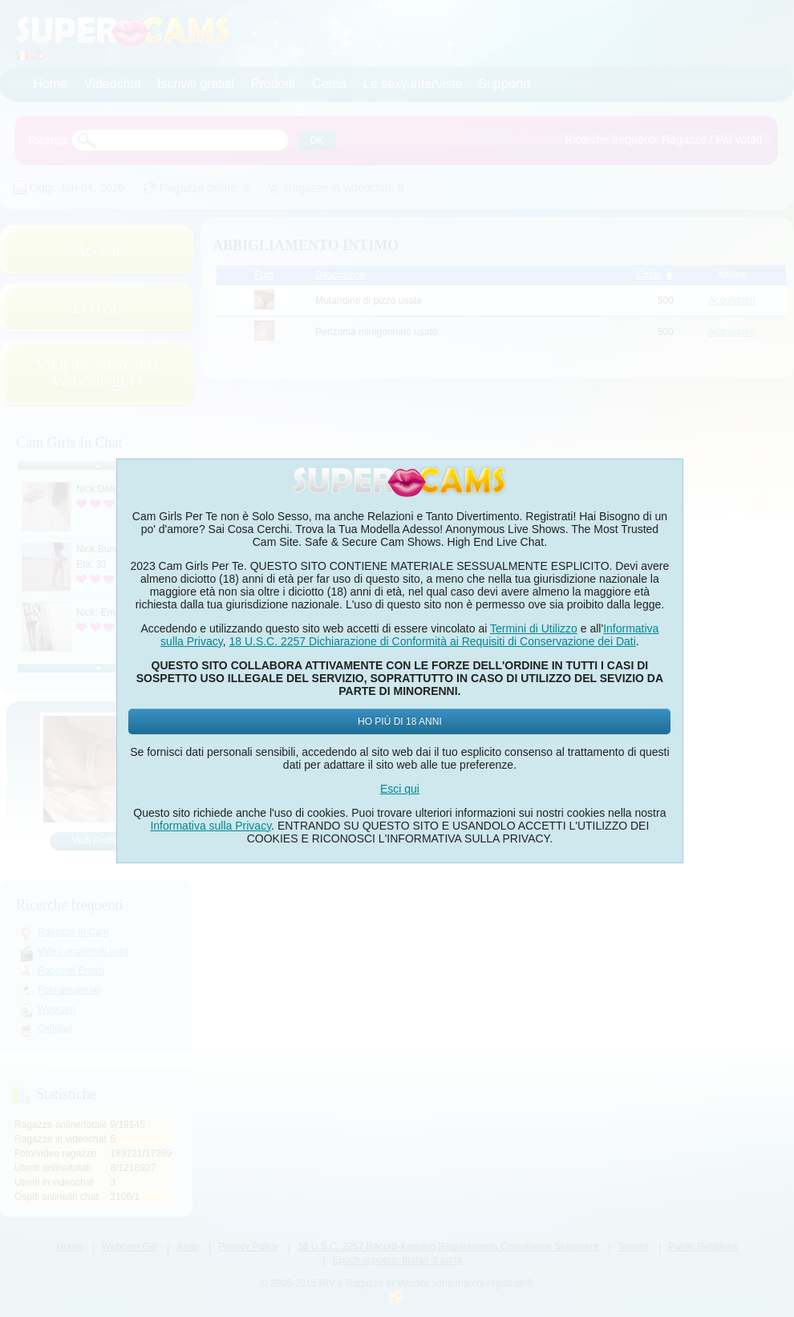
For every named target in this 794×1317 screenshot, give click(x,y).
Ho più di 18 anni (400, 721)
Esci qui (399, 788)
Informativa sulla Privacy (210, 825)
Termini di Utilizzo (533, 628)
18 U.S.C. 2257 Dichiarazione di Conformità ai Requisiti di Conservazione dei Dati (432, 641)
